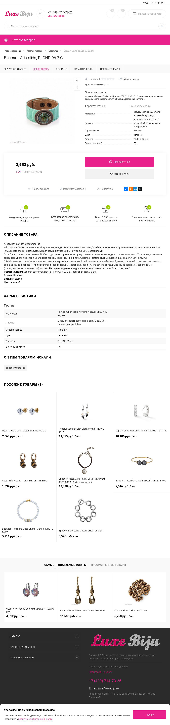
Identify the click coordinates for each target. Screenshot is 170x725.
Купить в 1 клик (119, 174)
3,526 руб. (85, 538)
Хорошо (149, 714)
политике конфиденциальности (35, 719)
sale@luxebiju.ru (108, 688)
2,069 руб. (28, 438)
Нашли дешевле (38, 189)
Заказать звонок (56, 16)
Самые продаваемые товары (65, 565)
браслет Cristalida (15, 368)
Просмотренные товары (108, 565)
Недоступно (105, 189)
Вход (145, 2)
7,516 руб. (142, 488)
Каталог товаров (19, 40)
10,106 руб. (142, 438)
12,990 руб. (85, 488)
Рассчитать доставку (73, 189)
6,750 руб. (124, 616)
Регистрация (158, 2)
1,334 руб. (28, 488)
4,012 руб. (16, 616)
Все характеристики (140, 106)
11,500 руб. (70, 616)
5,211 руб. (28, 538)
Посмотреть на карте (100, 672)
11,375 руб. (85, 438)
